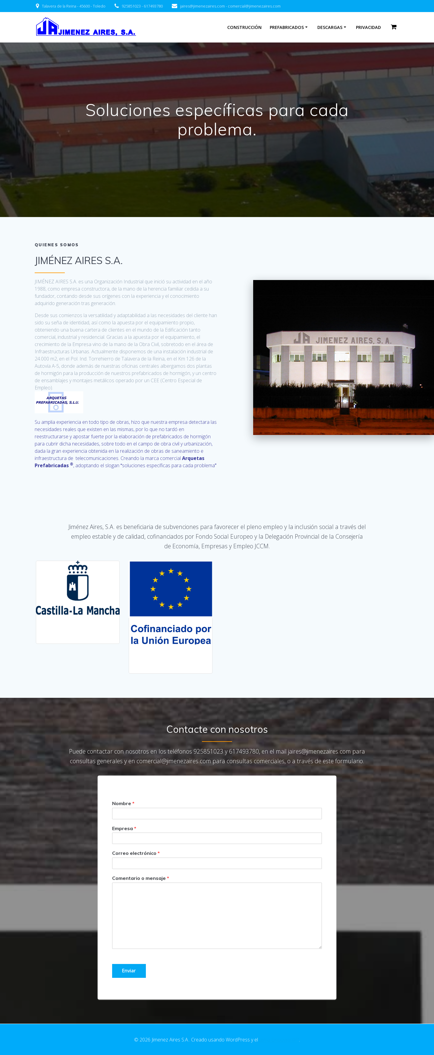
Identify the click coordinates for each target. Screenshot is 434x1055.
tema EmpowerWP (279, 1039)
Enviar (129, 971)
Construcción (244, 27)
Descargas (329, 27)
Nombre (123, 803)
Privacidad (368, 27)
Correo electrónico (136, 853)
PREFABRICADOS (287, 27)
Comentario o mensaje (140, 878)
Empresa (124, 828)
